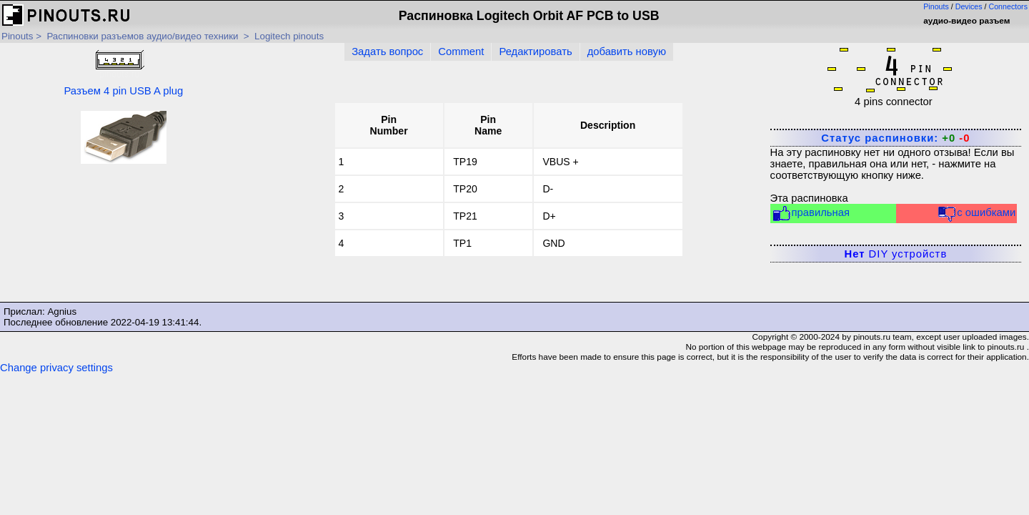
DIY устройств (896, 254)
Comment (461, 51)
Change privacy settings (56, 367)
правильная (811, 213)
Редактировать (535, 51)
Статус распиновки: (895, 138)
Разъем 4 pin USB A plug (123, 71)
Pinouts (936, 6)
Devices (969, 6)
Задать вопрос (387, 51)
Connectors (1008, 6)
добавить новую (626, 51)
